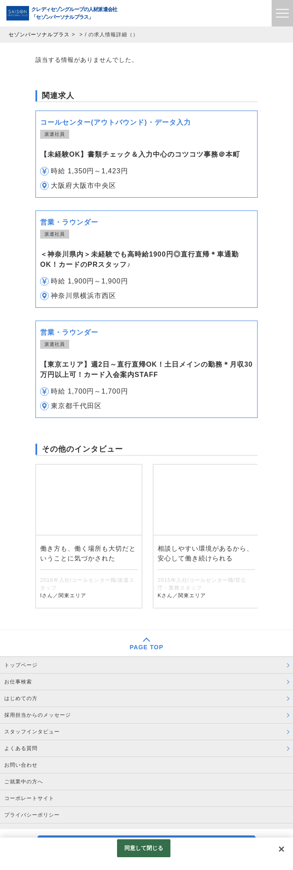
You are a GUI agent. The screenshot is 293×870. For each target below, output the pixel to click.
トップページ (21, 665)
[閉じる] (281, 849)
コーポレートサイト (29, 798)
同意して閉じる (144, 848)
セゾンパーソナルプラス (39, 35)
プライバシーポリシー (32, 815)
